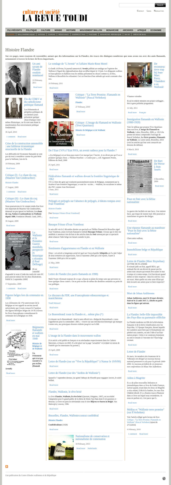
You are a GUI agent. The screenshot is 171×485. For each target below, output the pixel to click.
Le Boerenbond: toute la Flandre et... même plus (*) (76, 314)
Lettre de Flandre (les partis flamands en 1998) (73, 274)
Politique (31, 30)
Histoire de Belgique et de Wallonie (90, 130)
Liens (149, 11)
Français (142, 112)
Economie (155, 30)
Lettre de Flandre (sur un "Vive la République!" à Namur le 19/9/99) (85, 361)
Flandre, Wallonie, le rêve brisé (65, 391)
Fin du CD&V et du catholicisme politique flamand (33, 102)
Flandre (11, 34)
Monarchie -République (110, 34)
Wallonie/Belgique (26, 34)
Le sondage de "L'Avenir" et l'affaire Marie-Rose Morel (78, 63)
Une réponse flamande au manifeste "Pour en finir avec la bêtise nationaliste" (146, 230)
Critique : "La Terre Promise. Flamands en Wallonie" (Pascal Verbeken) (97, 96)
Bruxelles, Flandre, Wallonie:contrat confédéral (74, 415)
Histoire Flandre (11, 182)
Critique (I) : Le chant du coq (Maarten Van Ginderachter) (20, 176)
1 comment (10, 136)
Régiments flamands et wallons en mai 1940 (38, 333)
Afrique (141, 30)
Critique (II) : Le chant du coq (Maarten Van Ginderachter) (21, 200)
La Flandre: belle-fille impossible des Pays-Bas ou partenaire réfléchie (146, 316)
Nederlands (92, 448)
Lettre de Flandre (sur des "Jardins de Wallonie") (74, 372)
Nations (41, 34)
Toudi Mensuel (54, 303)
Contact (140, 11)
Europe (51, 34)
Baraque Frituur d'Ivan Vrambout (65, 213)
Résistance (64, 34)
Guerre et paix (78, 34)
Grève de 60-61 (139, 34)
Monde (58, 30)
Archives (128, 30)
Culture (45, 30)
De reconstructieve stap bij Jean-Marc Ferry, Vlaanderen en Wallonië (159, 75)
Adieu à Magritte (136, 377)
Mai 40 (127, 34)
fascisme (93, 34)
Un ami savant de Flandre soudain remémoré (37, 69)
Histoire (70, 30)
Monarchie (112, 30)
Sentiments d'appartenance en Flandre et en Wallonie (76, 248)
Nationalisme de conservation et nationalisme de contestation (92, 437)
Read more (37, 87)
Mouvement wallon (91, 30)
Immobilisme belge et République (145, 249)
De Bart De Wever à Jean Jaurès (159, 165)
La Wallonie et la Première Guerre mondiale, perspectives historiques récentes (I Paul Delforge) (37, 248)
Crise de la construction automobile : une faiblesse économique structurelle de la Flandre (24, 146)
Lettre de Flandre (136, 351)
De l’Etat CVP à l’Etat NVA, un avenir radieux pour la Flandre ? (83, 150)
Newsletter (159, 11)
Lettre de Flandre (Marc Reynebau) (145, 261)
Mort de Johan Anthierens (140, 293)
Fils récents (14, 30)
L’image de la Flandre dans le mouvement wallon (75, 335)
